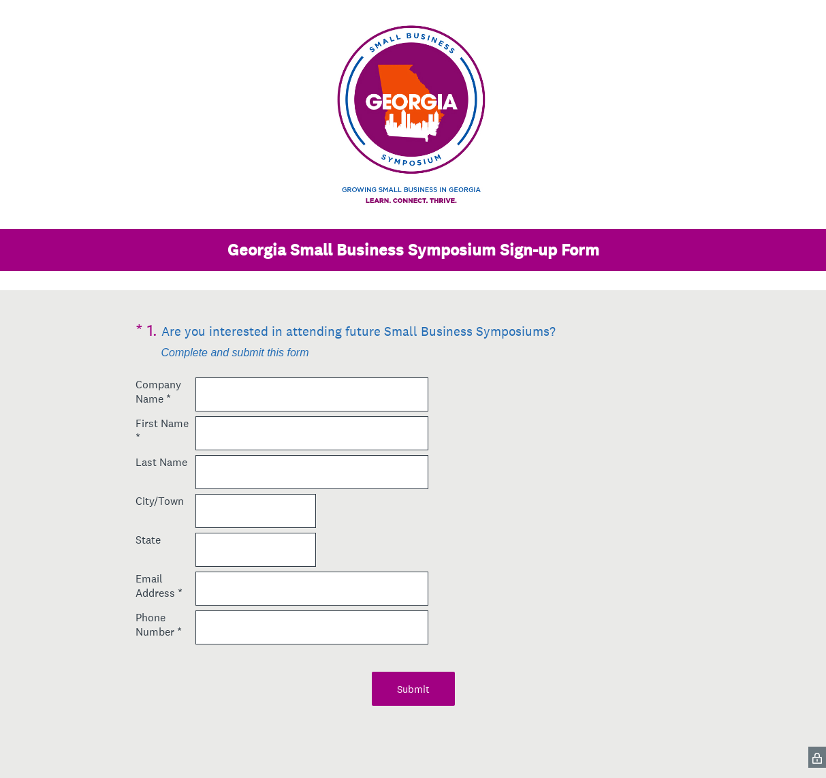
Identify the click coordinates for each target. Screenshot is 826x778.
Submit (413, 689)
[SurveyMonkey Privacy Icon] (817, 757)
